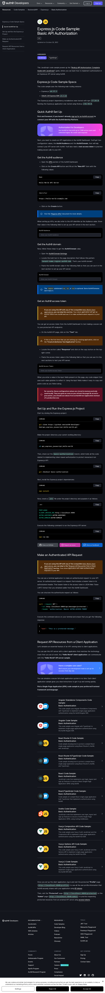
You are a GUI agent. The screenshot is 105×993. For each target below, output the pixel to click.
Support (31, 965)
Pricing (82, 958)
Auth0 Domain (44, 275)
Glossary (57, 941)
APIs (50, 162)
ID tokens (78, 888)
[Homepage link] (15, 3)
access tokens (84, 900)
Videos (56, 931)
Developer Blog (59, 927)
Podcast (57, 934)
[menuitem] (39, 3)
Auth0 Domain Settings (58, 254)
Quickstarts (32, 924)
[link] (34, 920)
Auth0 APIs (32, 927)
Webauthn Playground (88, 927)
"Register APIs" (56, 214)
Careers (57, 965)
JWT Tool (83, 924)
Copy (97, 177)
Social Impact (59, 975)
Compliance (58, 972)
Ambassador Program (35, 958)
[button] (88, 3)
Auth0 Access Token (46, 366)
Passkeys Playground (87, 930)
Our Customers (59, 958)
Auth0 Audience (44, 230)
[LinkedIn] (84, 976)
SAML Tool (84, 937)
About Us (57, 955)
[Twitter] (80, 976)
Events (30, 962)
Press (56, 968)
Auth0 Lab (84, 941)
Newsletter (58, 938)
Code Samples (59, 924)
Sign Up (83, 955)
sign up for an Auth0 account (82, 116)
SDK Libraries (32, 931)
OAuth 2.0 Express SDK (54, 96)
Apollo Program (33, 968)
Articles (31, 934)
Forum (30, 955)
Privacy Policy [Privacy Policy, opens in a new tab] (82, 989)
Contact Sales (85, 962)
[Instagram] (89, 976)
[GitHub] (93, 976)
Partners (57, 962)
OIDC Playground (86, 934)
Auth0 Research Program (37, 972)
